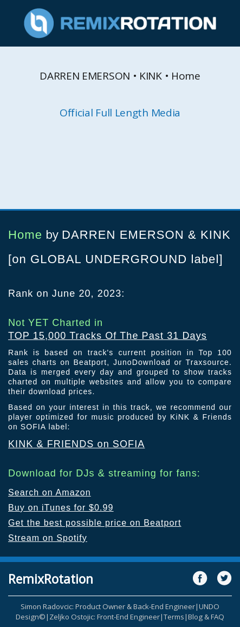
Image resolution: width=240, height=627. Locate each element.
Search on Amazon (49, 492)
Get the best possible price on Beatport (94, 522)
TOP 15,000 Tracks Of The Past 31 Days (107, 335)
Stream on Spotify (47, 538)
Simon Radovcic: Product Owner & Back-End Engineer (108, 606)
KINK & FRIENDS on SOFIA (76, 444)
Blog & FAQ (206, 617)
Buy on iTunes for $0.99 (61, 507)
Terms (174, 617)
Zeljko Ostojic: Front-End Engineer (104, 617)
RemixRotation (50, 578)
